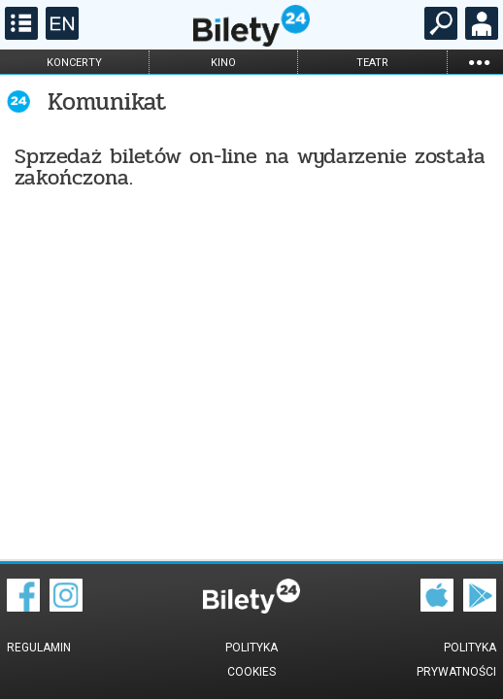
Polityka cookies (251, 660)
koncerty (74, 62)
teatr (372, 62)
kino (223, 62)
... (478, 61)
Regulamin (39, 647)
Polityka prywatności (456, 660)
